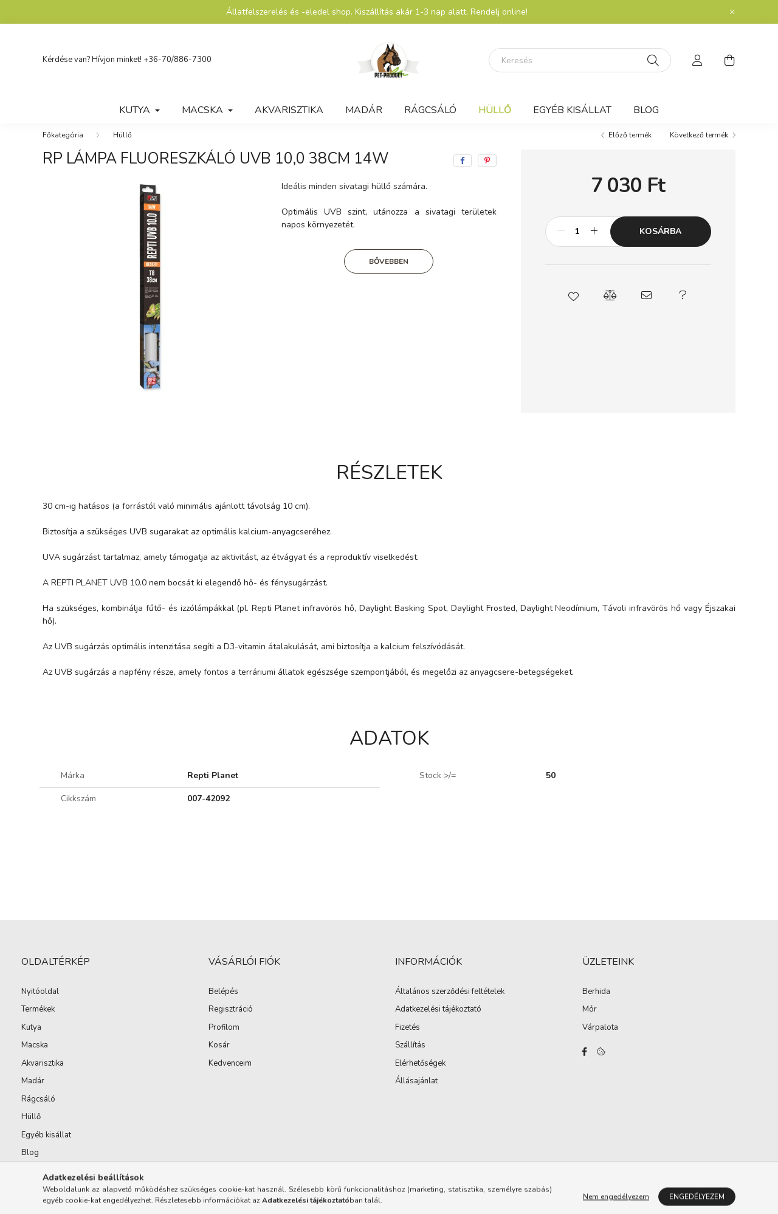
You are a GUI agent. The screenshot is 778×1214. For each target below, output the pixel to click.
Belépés (223, 1004)
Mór (589, 1022)
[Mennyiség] (577, 243)
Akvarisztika (289, 110)
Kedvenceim (230, 1076)
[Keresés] (580, 60)
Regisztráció (230, 1022)
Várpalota (600, 1040)
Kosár (219, 1058)
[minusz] (561, 244)
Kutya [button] (136, 110)
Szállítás (410, 1058)
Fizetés (407, 1040)
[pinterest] (487, 173)
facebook (585, 1064)
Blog (646, 110)
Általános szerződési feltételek (449, 1004)
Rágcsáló (430, 110)
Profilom (223, 1040)
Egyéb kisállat (572, 110)
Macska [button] (203, 110)
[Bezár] (732, 12)
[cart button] (729, 60)
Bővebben (388, 273)
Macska (34, 1058)
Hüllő (494, 110)
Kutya (31, 1040)
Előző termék (630, 147)
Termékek (38, 1021)
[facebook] (462, 173)
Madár (363, 110)
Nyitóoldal (40, 1003)
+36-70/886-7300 (177, 59)
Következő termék (699, 147)
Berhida (596, 1004)
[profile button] (698, 60)
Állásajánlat (416, 1093)
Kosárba (660, 243)
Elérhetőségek (420, 1076)
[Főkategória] (63, 147)
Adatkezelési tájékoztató (438, 1022)
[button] (573, 307)
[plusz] (594, 244)
